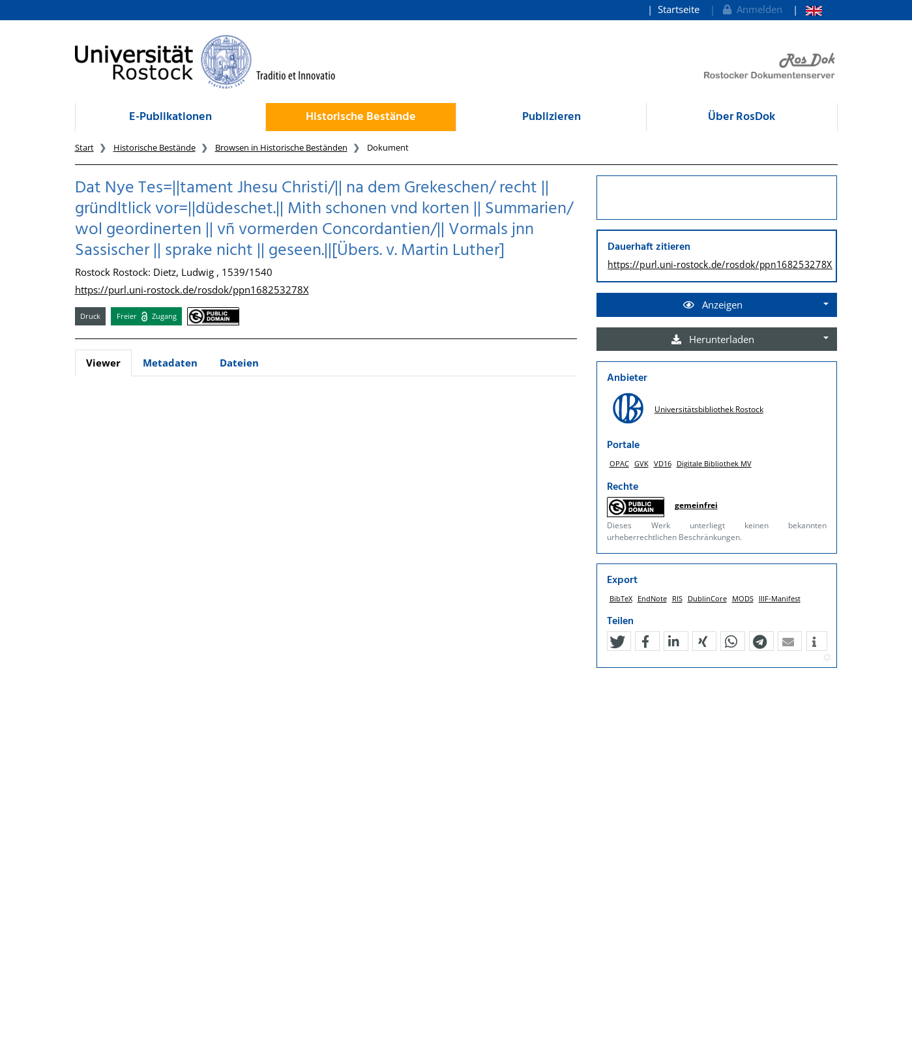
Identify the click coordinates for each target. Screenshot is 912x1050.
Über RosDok (741, 117)
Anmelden (751, 9)
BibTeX (621, 598)
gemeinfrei (696, 505)
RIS (677, 598)
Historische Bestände (361, 117)
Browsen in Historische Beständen (281, 147)
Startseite (678, 9)
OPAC (619, 463)
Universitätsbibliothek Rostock (709, 409)
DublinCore (707, 598)
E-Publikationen (170, 117)
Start (84, 147)
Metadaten (170, 362)
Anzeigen (713, 304)
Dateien (239, 362)
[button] (617, 642)
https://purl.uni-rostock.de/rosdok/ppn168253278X (192, 289)
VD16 (662, 463)
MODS (743, 598)
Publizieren (551, 117)
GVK (641, 463)
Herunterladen (712, 339)
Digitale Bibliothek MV (714, 463)
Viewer (103, 362)
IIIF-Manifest (780, 598)
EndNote (652, 598)
